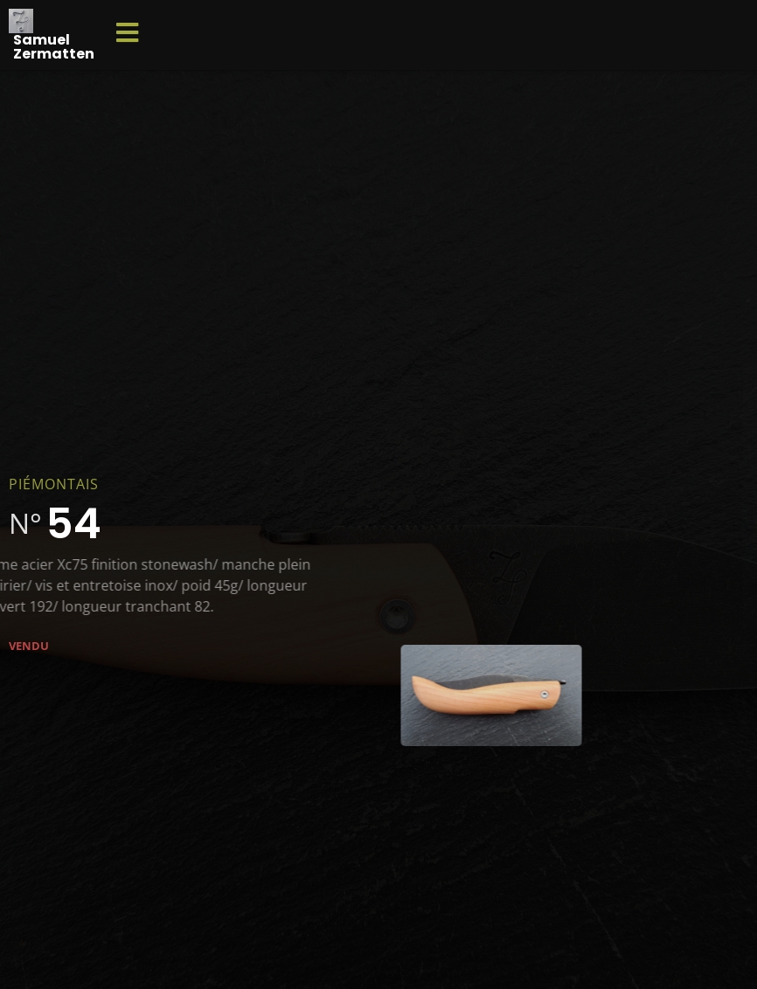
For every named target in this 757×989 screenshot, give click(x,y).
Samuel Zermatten (53, 47)
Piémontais (54, 484)
